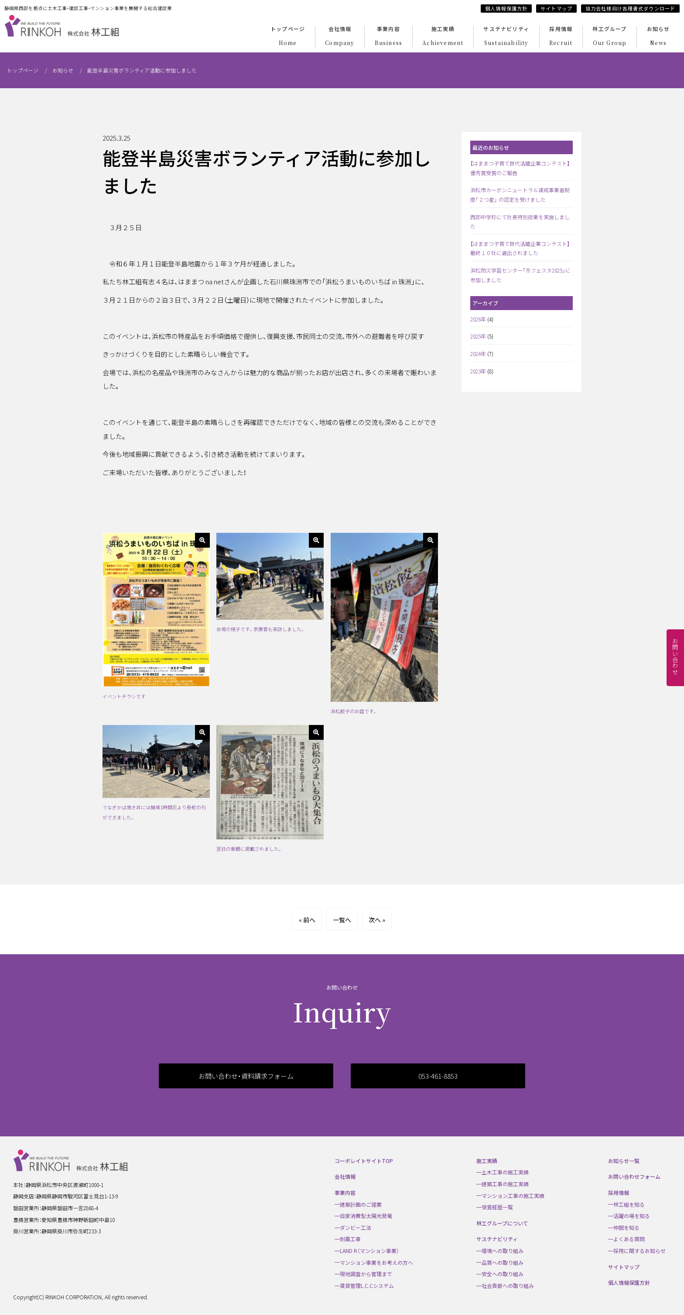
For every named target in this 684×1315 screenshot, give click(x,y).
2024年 (478, 353)
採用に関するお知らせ (639, 1250)
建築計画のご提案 (361, 1204)
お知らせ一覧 (624, 1160)
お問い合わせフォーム (634, 1176)
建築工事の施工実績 (505, 1183)
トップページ (287, 37)
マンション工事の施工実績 (513, 1195)
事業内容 (389, 37)
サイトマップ (556, 8)
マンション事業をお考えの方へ (376, 1262)
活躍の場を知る (631, 1215)
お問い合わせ (675, 656)
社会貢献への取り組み (508, 1285)
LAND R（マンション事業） (369, 1250)
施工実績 (442, 37)
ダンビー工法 (355, 1227)
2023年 (478, 371)
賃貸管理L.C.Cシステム (367, 1285)
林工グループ (609, 37)
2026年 (478, 319)
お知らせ (658, 37)
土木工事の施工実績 (505, 1172)
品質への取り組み (502, 1262)
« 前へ (307, 919)
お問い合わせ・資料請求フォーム (246, 1075)
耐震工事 (350, 1239)
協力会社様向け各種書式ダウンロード (630, 8)
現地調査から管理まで (366, 1273)
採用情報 (560, 37)
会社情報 (339, 37)
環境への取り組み (502, 1250)
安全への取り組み (502, 1273)
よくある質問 (629, 1239)
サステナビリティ (506, 37)
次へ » (377, 919)
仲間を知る (626, 1227)
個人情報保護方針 (506, 8)
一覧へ (342, 919)
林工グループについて (502, 1223)
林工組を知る (629, 1204)
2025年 (478, 336)
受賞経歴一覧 (497, 1207)
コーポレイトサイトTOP (364, 1160)
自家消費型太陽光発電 (366, 1215)
